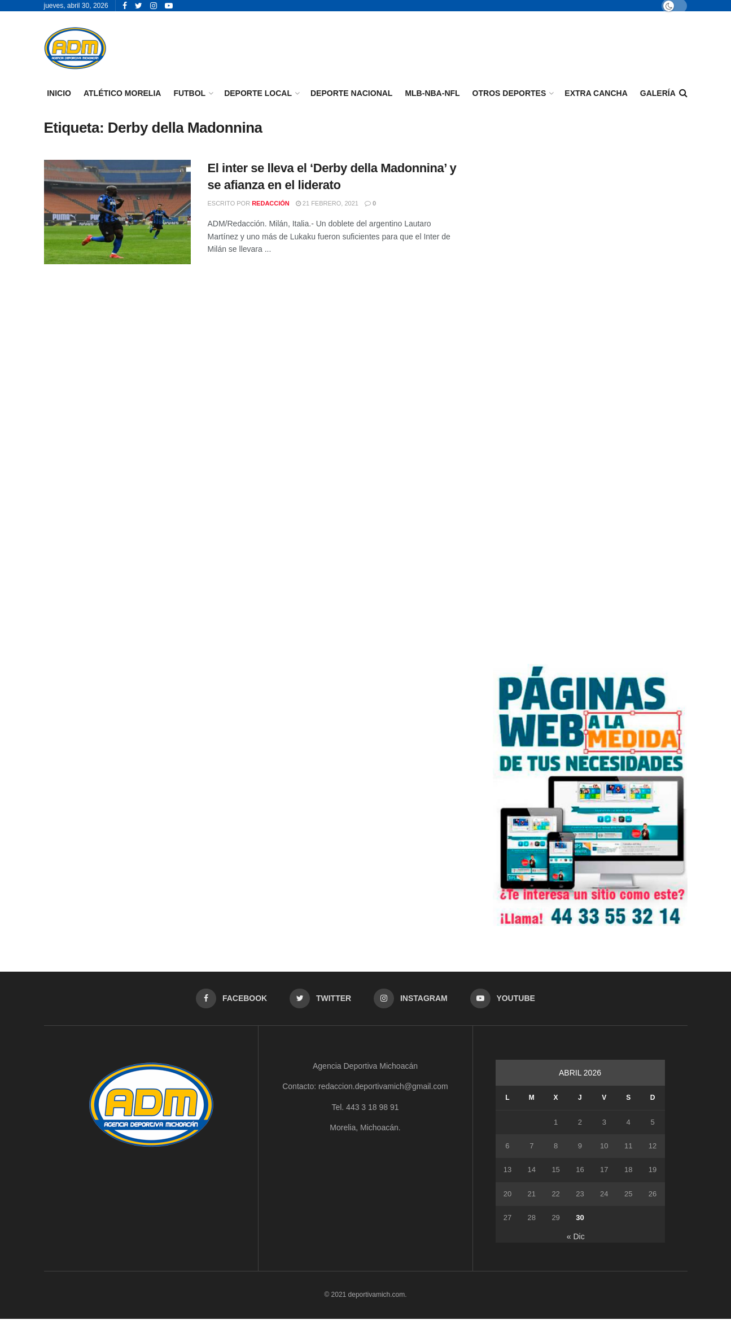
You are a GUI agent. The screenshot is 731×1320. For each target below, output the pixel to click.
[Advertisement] (590, 198)
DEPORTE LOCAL (258, 93)
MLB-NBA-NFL (432, 93)
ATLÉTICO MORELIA (122, 93)
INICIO (59, 93)
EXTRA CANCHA (595, 93)
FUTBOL (189, 93)
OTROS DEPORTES (509, 93)
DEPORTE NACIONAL (351, 93)
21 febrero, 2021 (327, 203)
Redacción (271, 203)
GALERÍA (658, 93)
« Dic (576, 1237)
